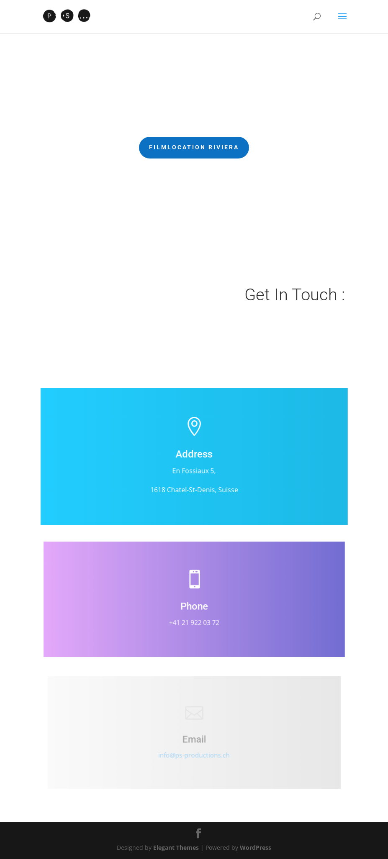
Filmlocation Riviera (194, 147)
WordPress (255, 847)
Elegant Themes (176, 847)
